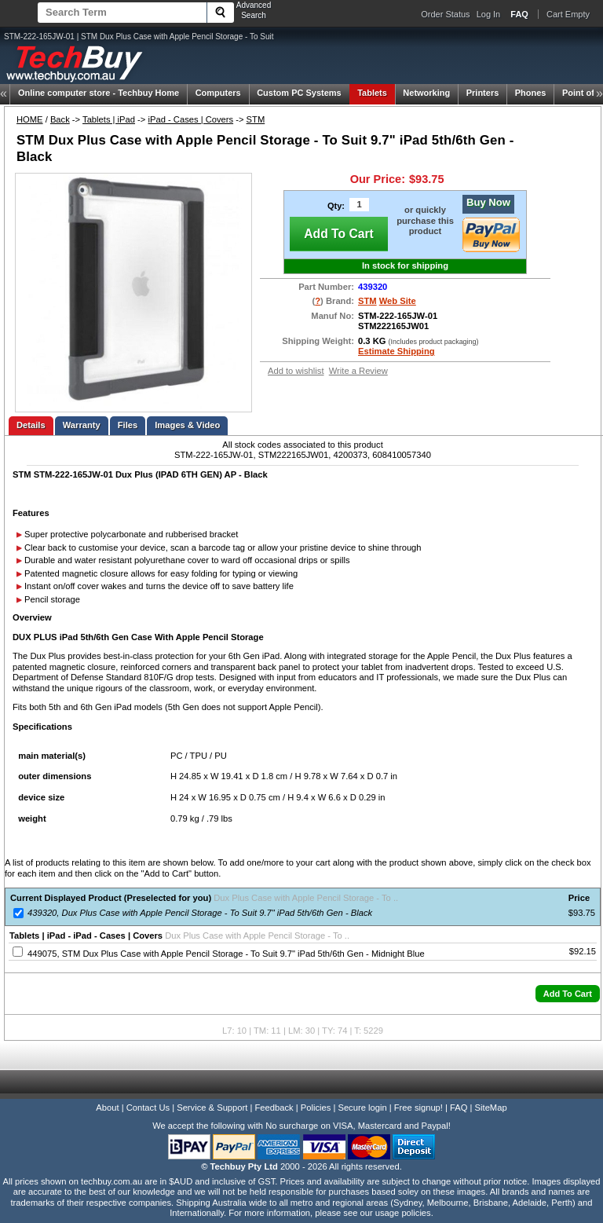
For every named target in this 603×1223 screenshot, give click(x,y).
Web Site (397, 301)
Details (31, 425)
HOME (29, 119)
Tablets (372, 92)
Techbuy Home (98, 92)
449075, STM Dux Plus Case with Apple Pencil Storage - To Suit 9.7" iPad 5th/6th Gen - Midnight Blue (226, 953)
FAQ (458, 1107)
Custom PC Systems (299, 92)
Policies (316, 1107)
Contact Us (148, 1107)
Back (60, 119)
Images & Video (187, 425)
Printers (482, 92)
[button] (567, 993)
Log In (489, 14)
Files (128, 425)
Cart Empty (568, 14)
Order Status (445, 14)
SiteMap (491, 1107)
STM (256, 119)
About (107, 1107)
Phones (530, 92)
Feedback (273, 1107)
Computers (218, 92)
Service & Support (212, 1107)
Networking (426, 92)
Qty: (336, 206)
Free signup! (418, 1107)
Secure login (362, 1107)
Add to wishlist (296, 370)
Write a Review (358, 370)
